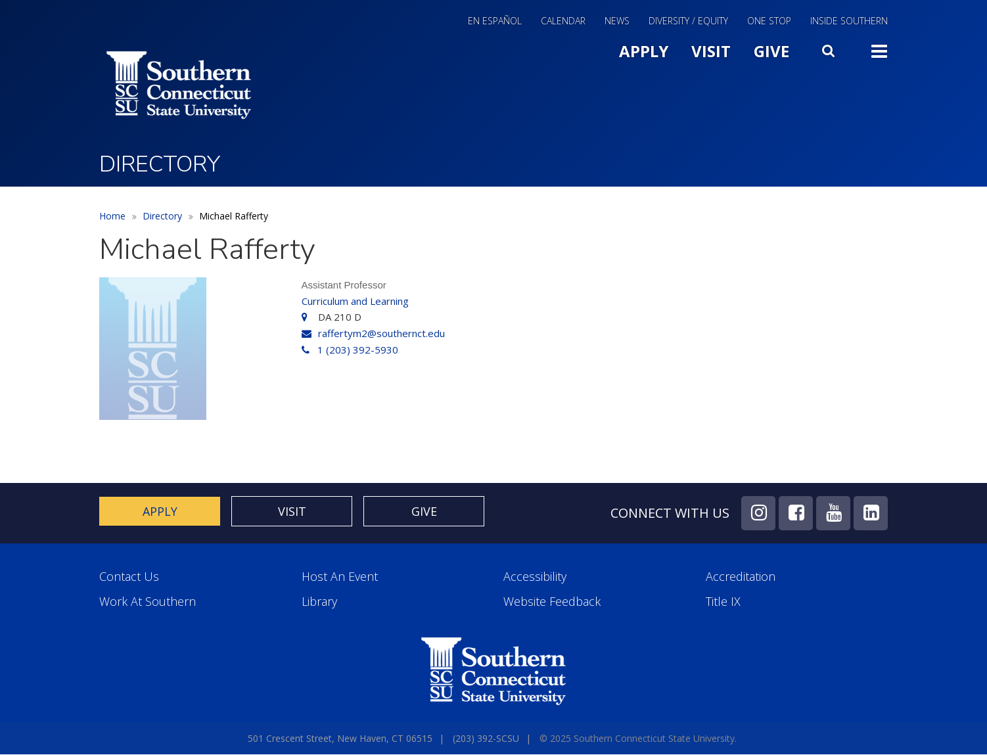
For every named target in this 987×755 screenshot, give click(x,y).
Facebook (796, 513)
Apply (643, 51)
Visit (711, 51)
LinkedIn (871, 513)
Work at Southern (147, 601)
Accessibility (534, 576)
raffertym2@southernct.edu (381, 333)
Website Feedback (552, 601)
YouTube (833, 513)
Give (771, 51)
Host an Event (340, 576)
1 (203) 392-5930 (357, 349)
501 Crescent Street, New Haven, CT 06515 (340, 738)
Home (112, 216)
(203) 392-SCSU (486, 738)
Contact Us (129, 576)
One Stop (769, 21)
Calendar (563, 21)
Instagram (758, 513)
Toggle (879, 50)
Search (829, 48)
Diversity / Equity (688, 21)
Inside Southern (849, 21)
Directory (162, 216)
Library (319, 601)
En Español (495, 21)
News (617, 21)
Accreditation (740, 576)
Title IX (723, 601)
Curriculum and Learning (355, 301)
